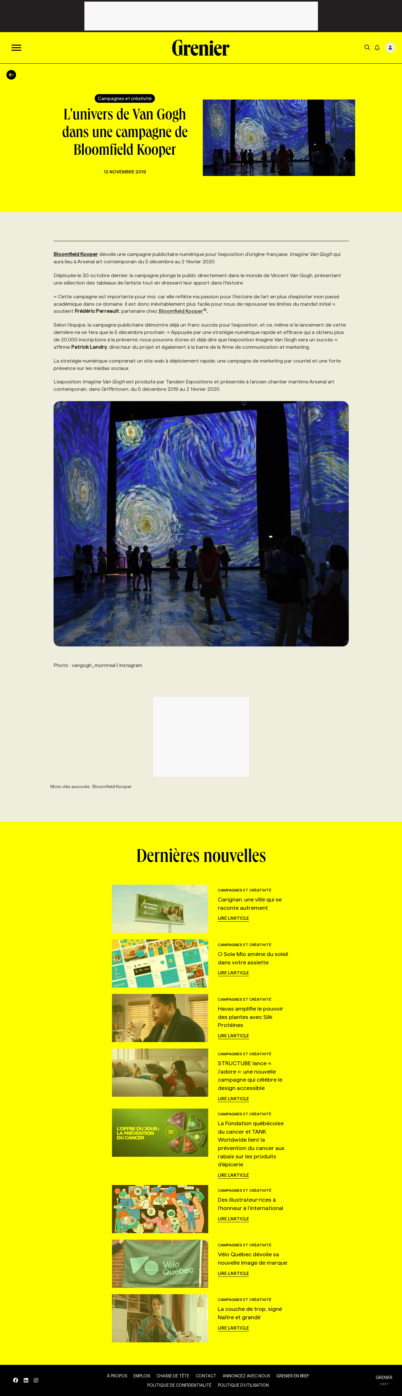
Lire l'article (233, 918)
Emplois (140, 1376)
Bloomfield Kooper (183, 311)
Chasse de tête (171, 1376)
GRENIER (384, 1377)
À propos (115, 1376)
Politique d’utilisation (241, 1385)
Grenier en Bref (291, 1376)
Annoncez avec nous (244, 1376)
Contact (204, 1376)
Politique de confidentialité (178, 1385)
